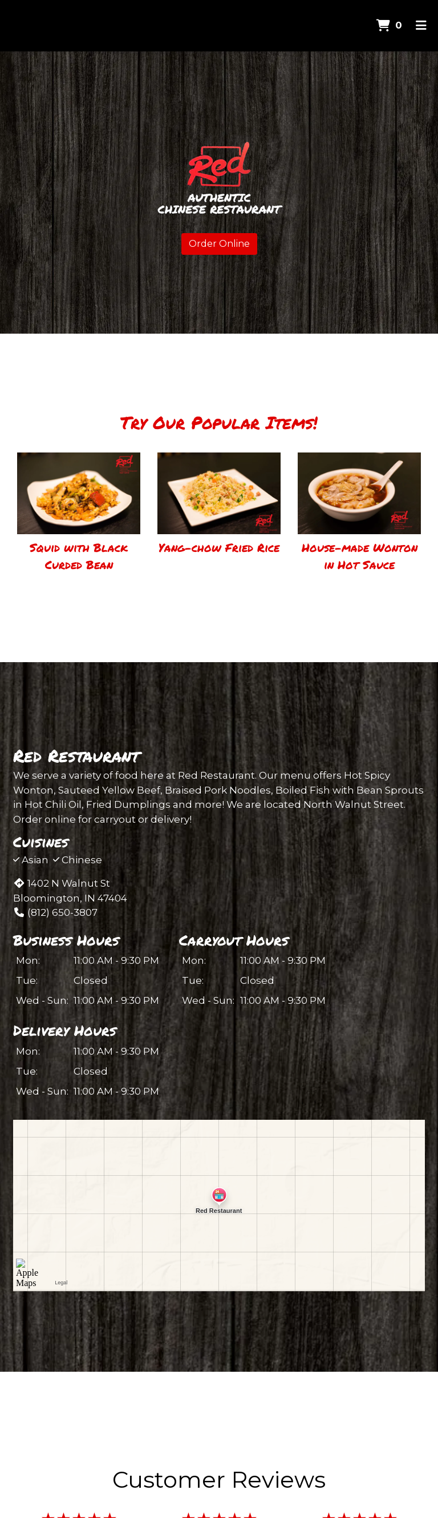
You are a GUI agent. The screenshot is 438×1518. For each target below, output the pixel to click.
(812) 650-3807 (55, 912)
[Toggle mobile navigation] (421, 25)
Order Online (219, 243)
